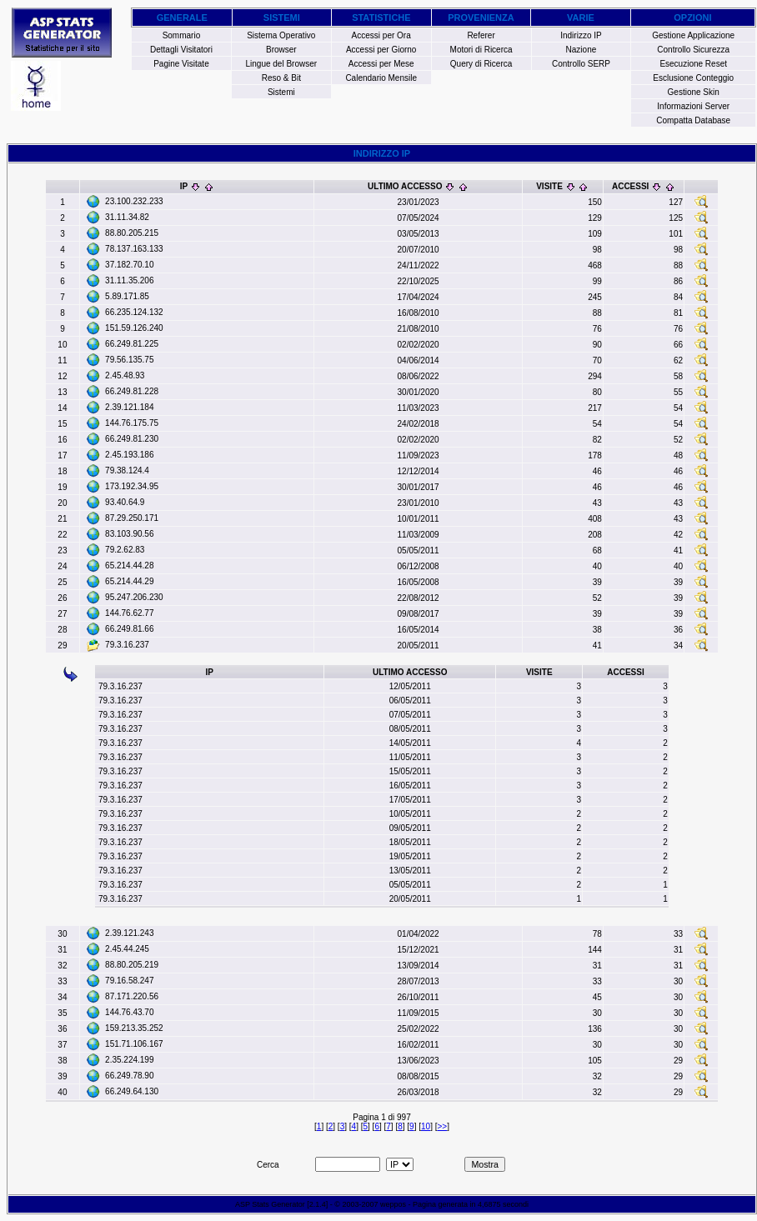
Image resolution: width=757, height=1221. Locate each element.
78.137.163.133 (134, 248)
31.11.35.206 (129, 280)
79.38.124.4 (127, 470)
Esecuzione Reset (693, 63)
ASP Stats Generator (270, 1204)
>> (442, 1126)
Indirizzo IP (580, 35)
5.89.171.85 (127, 296)
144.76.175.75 (131, 423)
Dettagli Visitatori (181, 49)
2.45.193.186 (129, 454)
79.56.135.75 (129, 359)
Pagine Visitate (181, 63)
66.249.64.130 (131, 1091)
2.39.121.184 (129, 407)
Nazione (581, 49)
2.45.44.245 (127, 948)
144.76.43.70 (129, 1012)
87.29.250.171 (131, 518)
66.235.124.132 (134, 312)
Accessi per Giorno (381, 49)
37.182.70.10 (129, 264)
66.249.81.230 (131, 438)
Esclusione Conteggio (693, 78)
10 (425, 1126)
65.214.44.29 (129, 581)
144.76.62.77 (129, 613)
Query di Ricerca (481, 63)
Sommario (182, 35)
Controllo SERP (581, 63)
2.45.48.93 (124, 375)
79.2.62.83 (124, 549)
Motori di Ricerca (481, 49)
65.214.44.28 (129, 565)
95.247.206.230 (134, 597)
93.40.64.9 (124, 502)
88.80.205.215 (131, 233)
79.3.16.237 (127, 644)
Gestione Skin (693, 92)
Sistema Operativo (281, 35)
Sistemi (281, 92)
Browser (281, 49)
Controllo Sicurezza (693, 49)
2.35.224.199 (129, 1059)
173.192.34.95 (131, 486)
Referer (480, 35)
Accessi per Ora (381, 35)
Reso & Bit (281, 78)
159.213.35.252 (134, 1028)
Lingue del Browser (282, 63)
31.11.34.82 (127, 217)
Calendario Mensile (381, 78)
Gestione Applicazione (693, 35)
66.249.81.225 (131, 343)
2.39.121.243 (129, 933)
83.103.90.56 (129, 533)
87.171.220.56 (131, 996)
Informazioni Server (693, 106)
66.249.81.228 (131, 391)
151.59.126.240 (134, 328)
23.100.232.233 (134, 201)
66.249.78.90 (129, 1075)
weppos (393, 1204)
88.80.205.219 (131, 964)
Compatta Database (693, 120)
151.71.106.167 (134, 1043)
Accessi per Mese (381, 63)
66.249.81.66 (129, 628)
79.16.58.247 (129, 980)
